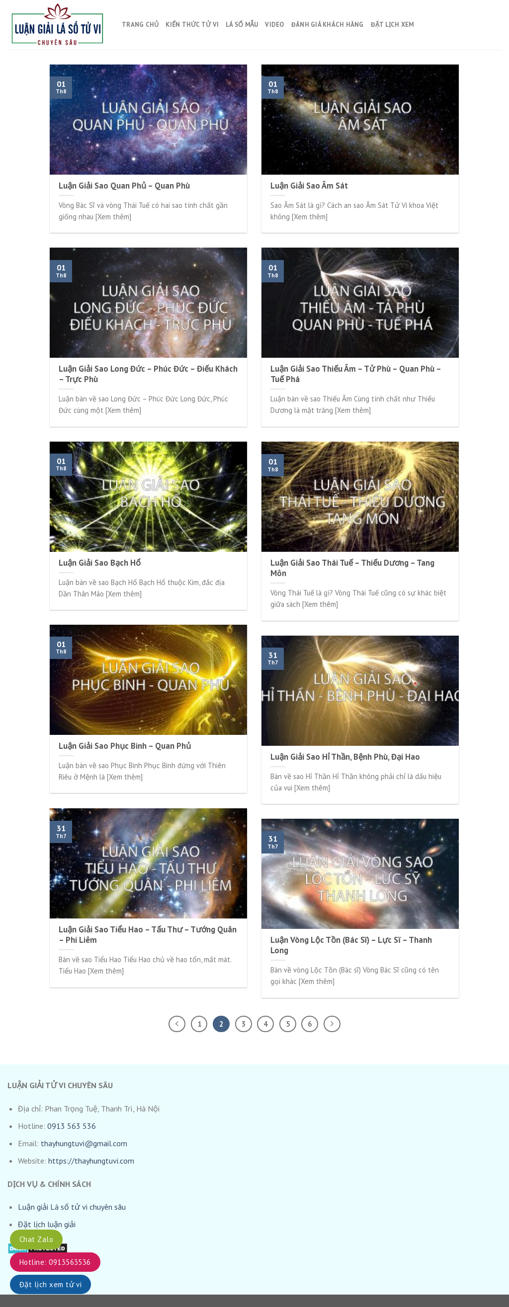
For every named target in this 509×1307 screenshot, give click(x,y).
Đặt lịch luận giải (47, 1224)
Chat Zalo (36, 1239)
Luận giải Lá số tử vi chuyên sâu (72, 1207)
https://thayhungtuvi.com (91, 1161)
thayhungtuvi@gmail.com (84, 1143)
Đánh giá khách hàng (327, 24)
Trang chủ (140, 24)
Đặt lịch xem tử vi (50, 1284)
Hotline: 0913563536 (55, 1262)
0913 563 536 (71, 1126)
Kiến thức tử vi (192, 24)
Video (274, 24)
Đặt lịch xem (392, 24)
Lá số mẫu (242, 24)
